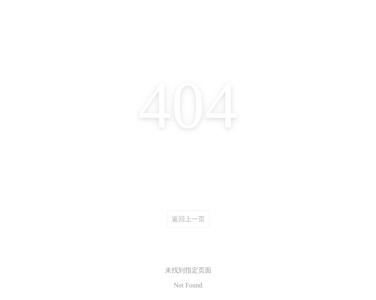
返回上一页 (188, 218)
